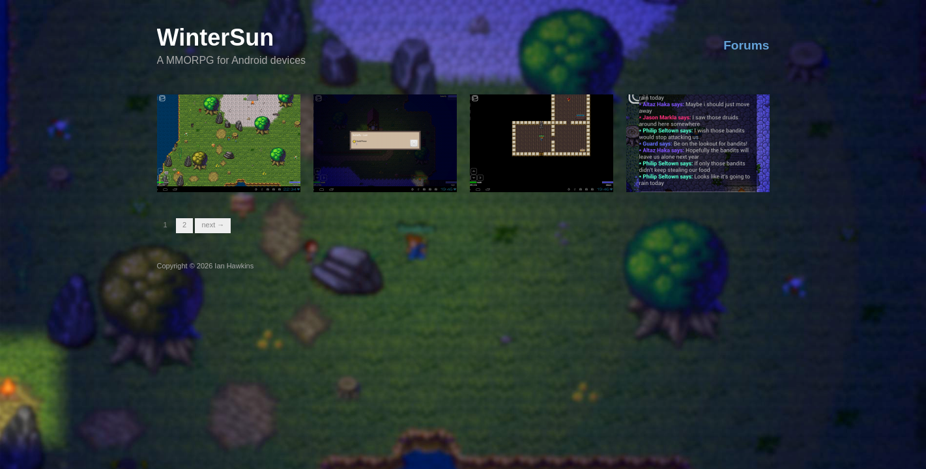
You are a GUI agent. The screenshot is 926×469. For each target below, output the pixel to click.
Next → (212, 225)
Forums (746, 45)
